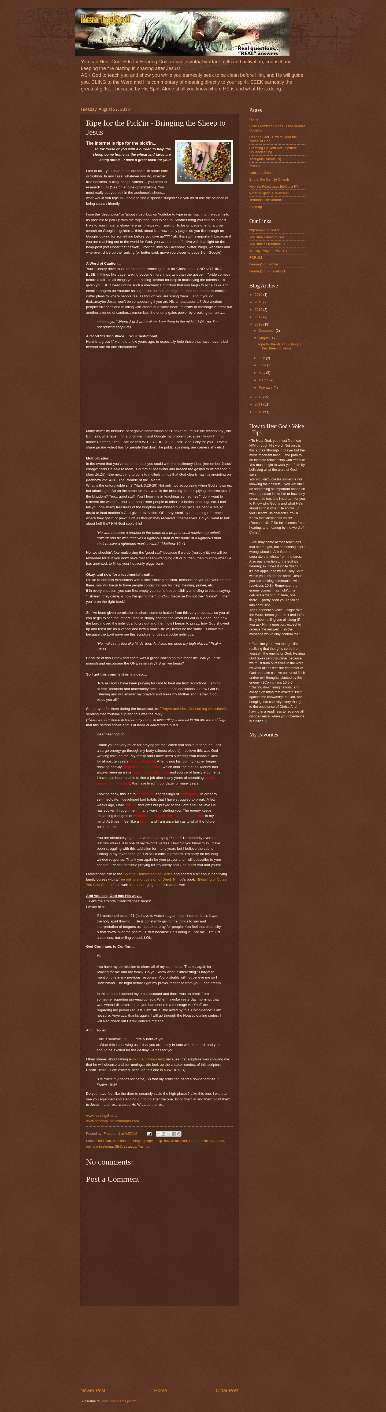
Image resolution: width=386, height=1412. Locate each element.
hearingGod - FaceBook (267, 271)
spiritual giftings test (148, 1059)
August (264, 338)
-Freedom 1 (111, 1134)
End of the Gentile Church (269, 179)
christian (104, 1141)
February (266, 387)
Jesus (219, 1141)
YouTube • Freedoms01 (267, 244)
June (263, 365)
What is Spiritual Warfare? (269, 193)
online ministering (99, 1146)
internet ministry (201, 1141)
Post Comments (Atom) (120, 1401)
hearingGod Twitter (264, 264)
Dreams (255, 166)
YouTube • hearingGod (266, 237)
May (262, 373)
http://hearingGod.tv (264, 230)
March (264, 380)
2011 (259, 404)
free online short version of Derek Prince (151, 879)
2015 (259, 310)
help (158, 1141)
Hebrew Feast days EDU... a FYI (274, 186)
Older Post (227, 1390)
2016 (259, 302)
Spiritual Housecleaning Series (148, 874)
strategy (130, 1146)
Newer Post (92, 1390)
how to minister (175, 1141)
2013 (259, 324)
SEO (105, 187)
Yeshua (143, 1146)
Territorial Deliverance (266, 200)
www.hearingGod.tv (101, 1116)
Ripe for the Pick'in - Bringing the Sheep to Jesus (280, 346)
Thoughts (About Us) (265, 159)
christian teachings (127, 1141)
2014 (259, 317)
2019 (259, 295)
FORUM (255, 258)
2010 (259, 412)
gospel (148, 1141)
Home (160, 1390)
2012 (259, 397)
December (267, 331)
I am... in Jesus (261, 173)
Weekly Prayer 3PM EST (268, 251)
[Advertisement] (159, 1346)
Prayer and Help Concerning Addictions (193, 709)
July (262, 358)
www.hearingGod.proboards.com (112, 1121)
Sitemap (255, 207)
